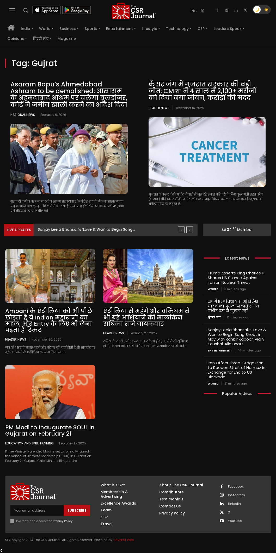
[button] (25, 10)
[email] (37, 510)
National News (22, 114)
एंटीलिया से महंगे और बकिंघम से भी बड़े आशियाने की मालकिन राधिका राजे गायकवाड (146, 317)
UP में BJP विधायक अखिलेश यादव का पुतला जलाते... (82, 229)
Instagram (236, 495)
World (213, 289)
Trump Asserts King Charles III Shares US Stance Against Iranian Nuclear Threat (236, 277)
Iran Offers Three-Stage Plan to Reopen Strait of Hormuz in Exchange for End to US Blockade (236, 370)
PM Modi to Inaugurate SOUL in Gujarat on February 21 (50, 430)
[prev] (181, 230)
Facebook (235, 487)
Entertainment (220, 351)
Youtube (235, 521)
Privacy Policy (62, 521)
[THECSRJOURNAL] (134, 11)
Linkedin (234, 504)
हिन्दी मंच (214, 317)
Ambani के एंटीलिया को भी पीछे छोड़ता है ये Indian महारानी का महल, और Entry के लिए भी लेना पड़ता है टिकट (48, 320)
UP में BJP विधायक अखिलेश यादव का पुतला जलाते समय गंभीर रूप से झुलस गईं (233, 306)
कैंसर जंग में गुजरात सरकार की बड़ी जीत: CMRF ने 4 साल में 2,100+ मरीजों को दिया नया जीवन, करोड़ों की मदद (202, 91)
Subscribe (77, 510)
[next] (189, 230)
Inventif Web (124, 540)
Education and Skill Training (29, 443)
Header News (159, 108)
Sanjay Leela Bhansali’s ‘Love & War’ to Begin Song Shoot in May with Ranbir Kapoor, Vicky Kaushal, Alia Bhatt (237, 337)
